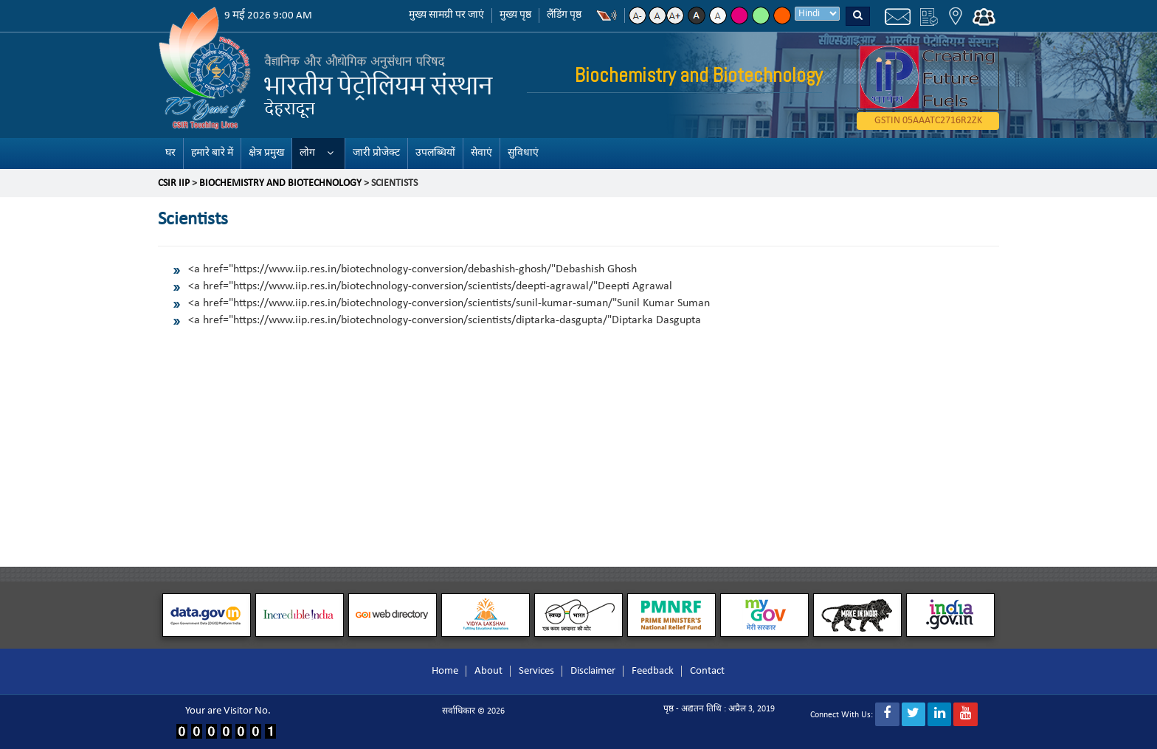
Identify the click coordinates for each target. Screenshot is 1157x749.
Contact (707, 671)
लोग (307, 153)
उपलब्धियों (435, 153)
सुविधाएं (523, 153)
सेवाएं (481, 153)
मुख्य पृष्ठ (515, 15)
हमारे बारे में (212, 153)
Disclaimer (592, 671)
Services (536, 671)
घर (170, 153)
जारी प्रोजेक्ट (376, 153)
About (488, 671)
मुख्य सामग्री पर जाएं (446, 15)
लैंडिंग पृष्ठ (564, 15)
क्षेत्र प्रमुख (266, 153)
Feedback (653, 671)
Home (445, 671)
